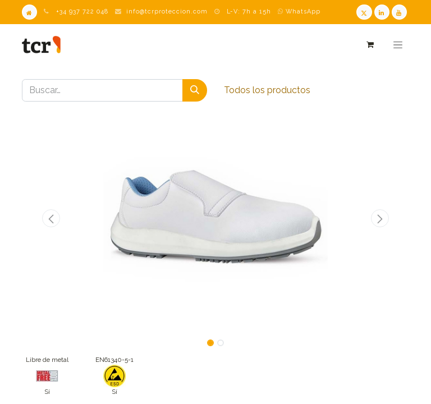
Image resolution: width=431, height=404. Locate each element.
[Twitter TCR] (364, 12)
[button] (51, 218)
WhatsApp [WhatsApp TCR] (299, 11)
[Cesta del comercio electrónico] (369, 44)
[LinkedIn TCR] (381, 12)
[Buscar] (194, 90)
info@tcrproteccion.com (167, 11)
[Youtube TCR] (399, 12)
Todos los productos (267, 90)
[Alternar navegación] (398, 45)
